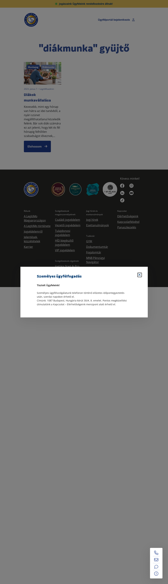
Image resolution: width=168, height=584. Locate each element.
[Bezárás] (140, 275)
